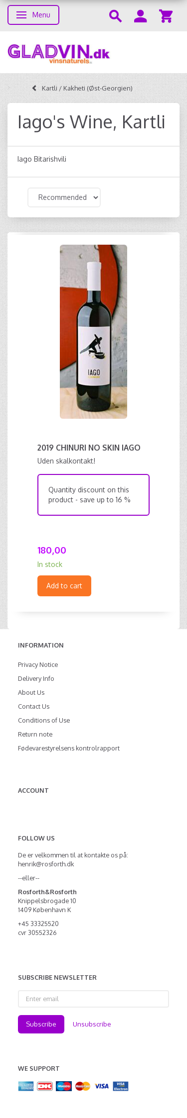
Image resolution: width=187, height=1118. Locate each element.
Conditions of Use (44, 720)
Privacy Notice (38, 664)
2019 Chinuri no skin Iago (89, 448)
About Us (31, 692)
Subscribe (41, 1024)
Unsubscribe (92, 1024)
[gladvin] (93, 52)
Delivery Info (36, 678)
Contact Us (33, 706)
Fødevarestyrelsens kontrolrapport (69, 748)
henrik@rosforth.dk (46, 864)
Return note (35, 734)
